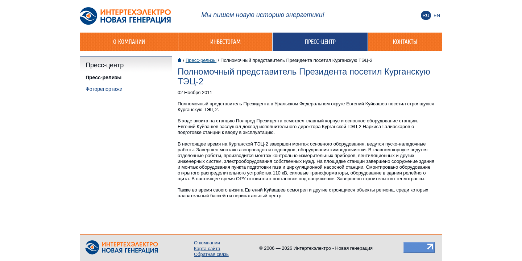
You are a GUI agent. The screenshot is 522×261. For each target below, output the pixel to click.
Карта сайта (207, 248)
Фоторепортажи (104, 89)
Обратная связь (211, 254)
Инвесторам (225, 41)
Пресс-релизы (103, 77)
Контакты (405, 41)
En (437, 15)
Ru (426, 15)
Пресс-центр (320, 41)
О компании (129, 41)
